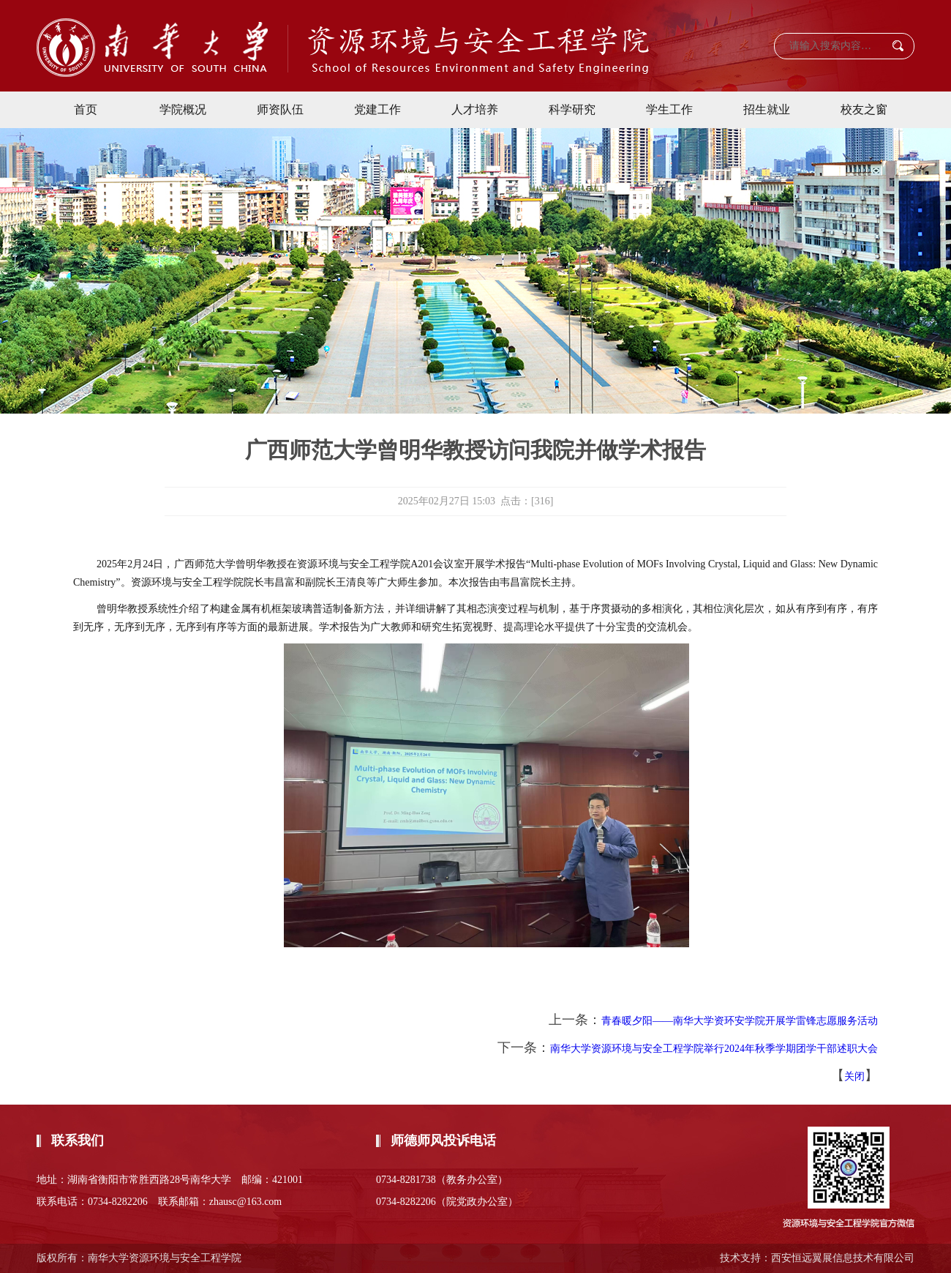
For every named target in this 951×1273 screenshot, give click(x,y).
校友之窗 (864, 109)
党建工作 (377, 109)
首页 (85, 109)
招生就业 (766, 109)
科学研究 (572, 109)
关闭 (854, 1076)
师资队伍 (280, 109)
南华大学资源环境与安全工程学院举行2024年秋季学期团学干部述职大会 (714, 1048)
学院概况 (182, 109)
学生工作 (669, 109)
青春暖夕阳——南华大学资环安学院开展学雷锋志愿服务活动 (739, 1020)
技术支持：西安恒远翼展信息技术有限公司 (817, 1258)
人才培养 (474, 109)
